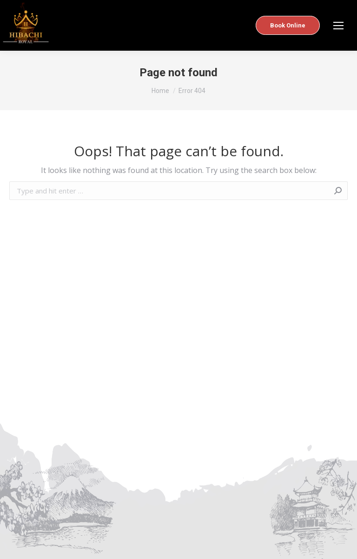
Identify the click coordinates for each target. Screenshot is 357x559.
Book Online (287, 25)
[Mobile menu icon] (338, 25)
